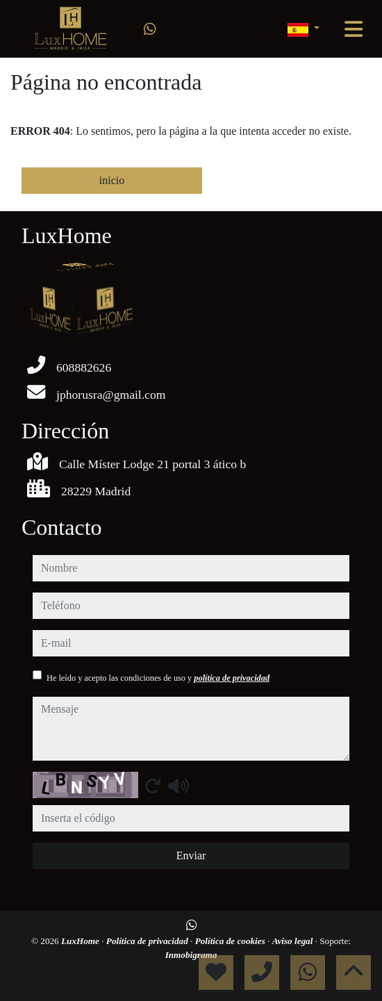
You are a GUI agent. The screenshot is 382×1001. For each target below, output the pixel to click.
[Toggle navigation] (353, 29)
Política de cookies (231, 941)
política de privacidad (231, 678)
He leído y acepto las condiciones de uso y (158, 678)
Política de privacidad (148, 941)
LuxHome (81, 941)
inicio (111, 180)
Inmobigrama (191, 955)
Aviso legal (293, 941)
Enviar (191, 855)
